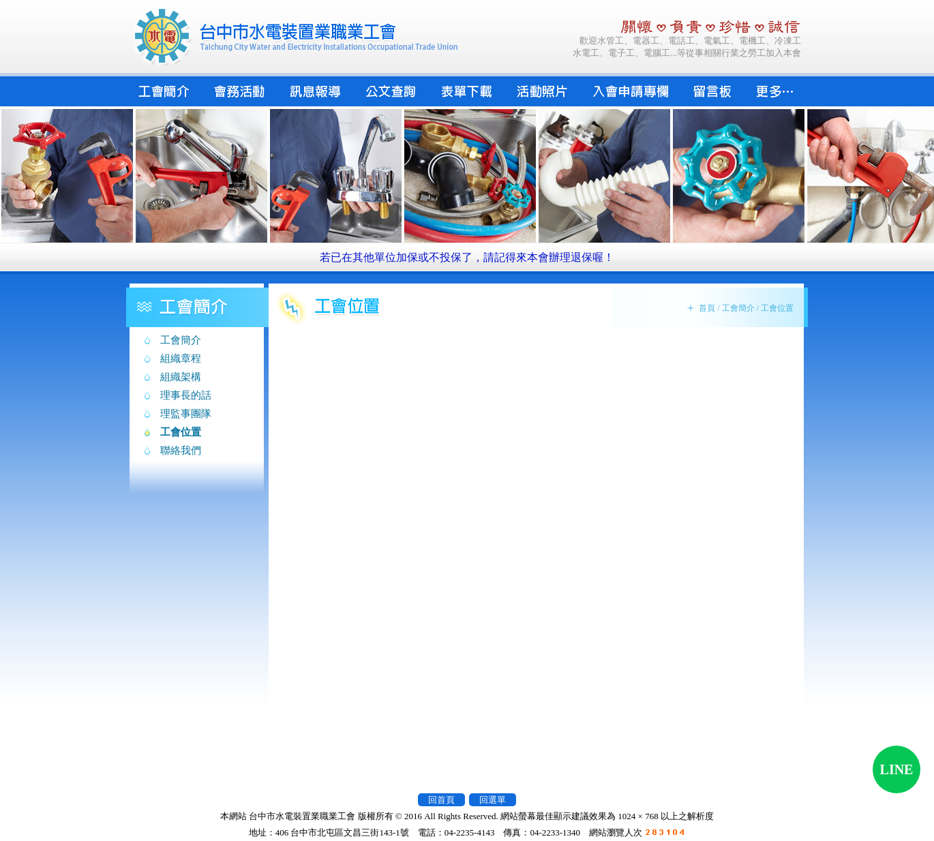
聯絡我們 (180, 450)
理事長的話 (185, 395)
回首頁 (441, 800)
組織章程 (180, 358)
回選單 (492, 800)
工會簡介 (180, 340)
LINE (897, 769)
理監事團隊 (185, 413)
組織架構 (180, 376)
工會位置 (180, 432)
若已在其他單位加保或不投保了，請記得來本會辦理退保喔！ (467, 257)
